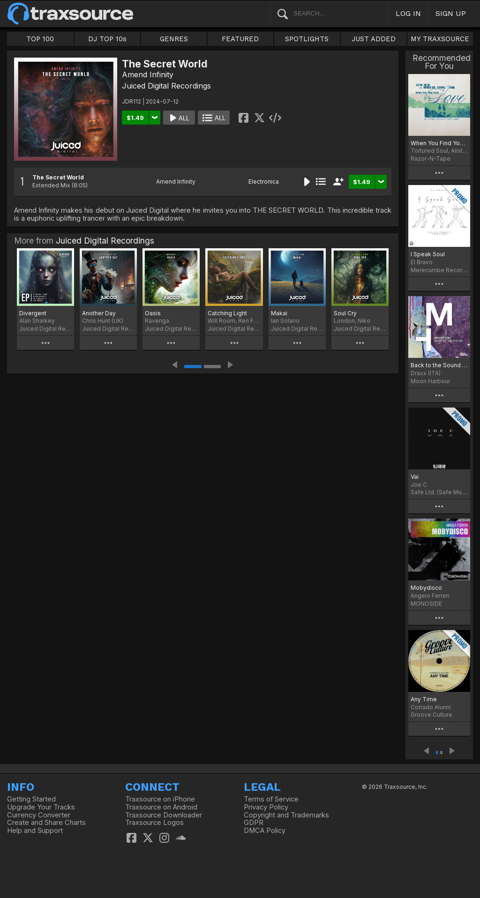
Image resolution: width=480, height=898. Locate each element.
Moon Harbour (430, 381)
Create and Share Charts (46, 822)
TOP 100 (40, 39)
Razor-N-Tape (430, 158)
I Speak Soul (428, 254)
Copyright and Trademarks (286, 815)
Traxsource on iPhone (160, 799)
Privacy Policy (266, 807)
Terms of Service (271, 799)
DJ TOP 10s (107, 39)
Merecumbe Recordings (439, 270)
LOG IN (408, 13)
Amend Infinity (147, 74)
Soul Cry (345, 313)
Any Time (424, 699)
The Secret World (58, 177)
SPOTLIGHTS (307, 39)
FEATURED (240, 39)
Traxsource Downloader (163, 815)
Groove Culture (431, 714)
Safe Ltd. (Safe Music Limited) (439, 492)
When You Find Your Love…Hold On (439, 143)
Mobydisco (426, 587)
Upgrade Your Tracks (41, 807)
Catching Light (227, 313)
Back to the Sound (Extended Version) (439, 365)
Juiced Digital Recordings (166, 85)
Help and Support (35, 830)
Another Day (99, 313)
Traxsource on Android (161, 807)
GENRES (174, 39)
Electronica (263, 181)
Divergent (32, 313)
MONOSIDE (426, 603)
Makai (279, 313)
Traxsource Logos (154, 822)
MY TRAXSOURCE (440, 39)
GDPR (253, 822)
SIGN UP (450, 13)
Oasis (153, 313)
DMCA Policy (264, 830)
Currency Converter (38, 815)
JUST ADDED (374, 39)
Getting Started (31, 799)
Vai (415, 476)
